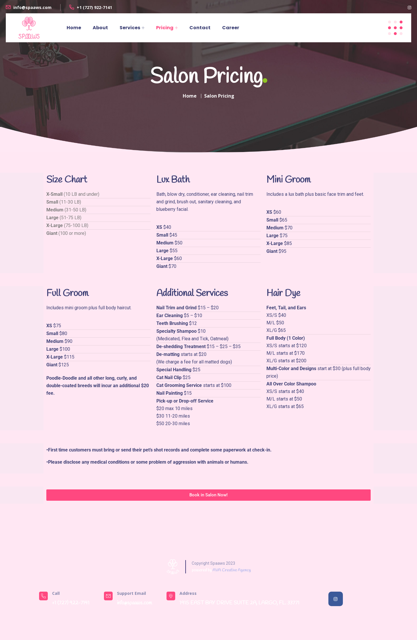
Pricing (164, 27)
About (100, 27)
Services (130, 27)
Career (230, 27)
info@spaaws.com (32, 7)
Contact (200, 27)
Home (74, 27)
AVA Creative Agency (232, 570)
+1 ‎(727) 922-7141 (94, 7)
